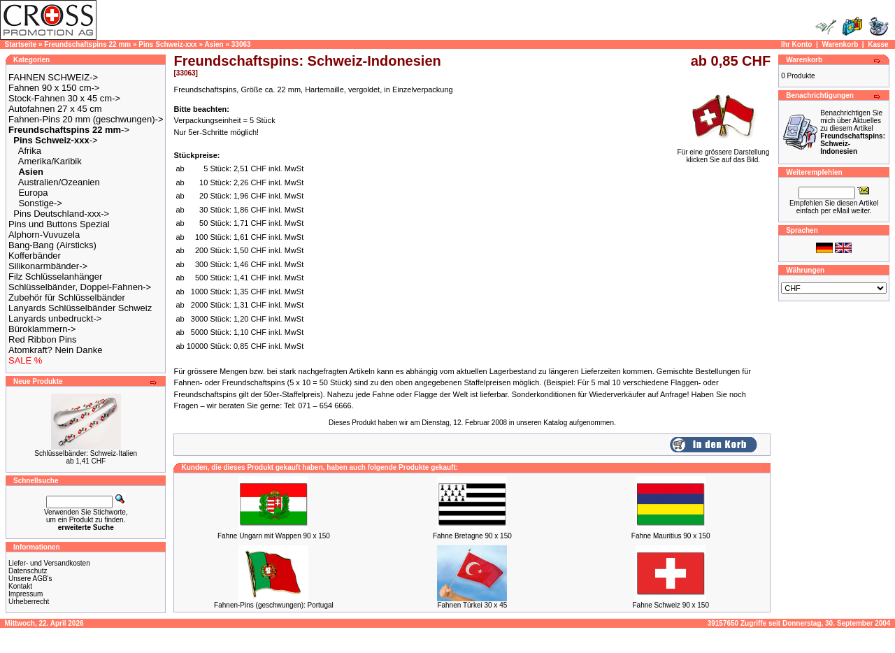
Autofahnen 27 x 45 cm (55, 108)
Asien (213, 44)
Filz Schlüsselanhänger (55, 276)
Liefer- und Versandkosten (49, 563)
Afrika (29, 150)
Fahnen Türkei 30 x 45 (472, 605)
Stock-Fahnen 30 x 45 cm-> (64, 98)
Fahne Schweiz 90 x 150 (670, 605)
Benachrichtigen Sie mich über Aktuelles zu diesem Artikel (852, 132)
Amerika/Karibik (50, 161)
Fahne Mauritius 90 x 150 (670, 536)
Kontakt (20, 586)
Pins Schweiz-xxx (167, 44)
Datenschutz (28, 571)
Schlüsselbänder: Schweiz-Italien (85, 453)
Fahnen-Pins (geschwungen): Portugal (274, 605)
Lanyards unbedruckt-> (54, 318)
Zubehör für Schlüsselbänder (66, 297)
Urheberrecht (28, 601)
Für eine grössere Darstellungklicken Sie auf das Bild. (723, 153)
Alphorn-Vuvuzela (44, 234)
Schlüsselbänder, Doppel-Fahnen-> (79, 287)
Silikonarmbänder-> (47, 266)
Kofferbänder (34, 255)
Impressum (25, 594)
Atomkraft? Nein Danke (55, 350)
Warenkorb (840, 44)
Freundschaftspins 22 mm (87, 44)
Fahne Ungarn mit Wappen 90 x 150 (273, 536)
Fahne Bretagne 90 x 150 (472, 536)
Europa (33, 192)
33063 (241, 44)
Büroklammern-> (42, 329)
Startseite (21, 44)
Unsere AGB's (30, 578)
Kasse (878, 44)
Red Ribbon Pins (42, 339)
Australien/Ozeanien (59, 182)
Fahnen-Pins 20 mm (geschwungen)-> (85, 119)
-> (68, 129)
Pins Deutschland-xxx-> (61, 213)
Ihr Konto (796, 44)
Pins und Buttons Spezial (59, 224)
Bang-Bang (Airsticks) (52, 245)
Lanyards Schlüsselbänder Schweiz (80, 308)
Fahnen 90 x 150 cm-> (53, 87)
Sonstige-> (40, 203)
